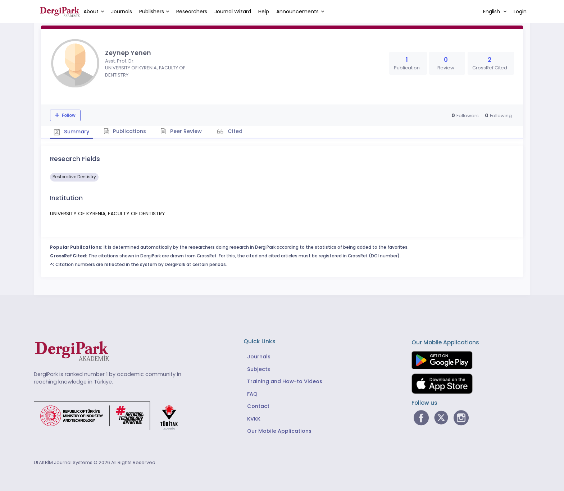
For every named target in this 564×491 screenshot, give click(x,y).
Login (520, 11)
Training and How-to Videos (284, 381)
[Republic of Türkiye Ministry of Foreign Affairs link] (110, 415)
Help (263, 11)
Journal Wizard (232, 11)
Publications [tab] (125, 131)
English (492, 11)
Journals (121, 11)
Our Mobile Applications (279, 431)
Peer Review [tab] (181, 131)
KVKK (253, 418)
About (91, 11)
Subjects (258, 369)
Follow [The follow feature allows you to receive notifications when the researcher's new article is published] (68, 115)
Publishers (151, 11)
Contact (258, 406)
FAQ (252, 394)
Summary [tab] (71, 131)
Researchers (191, 11)
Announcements (297, 11)
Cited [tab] (234, 131)
